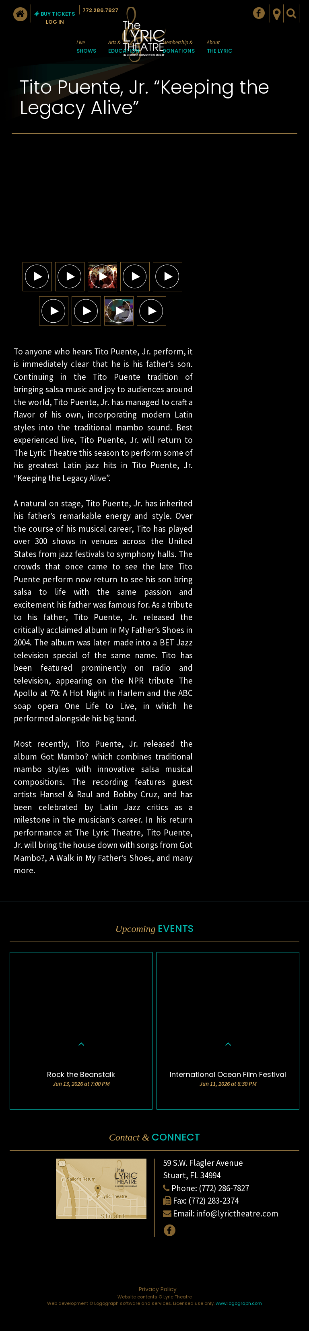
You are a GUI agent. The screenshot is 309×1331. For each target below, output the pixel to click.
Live (86, 47)
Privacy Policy (158, 1289)
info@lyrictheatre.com (237, 1213)
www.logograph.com (239, 1303)
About (220, 47)
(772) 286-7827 (224, 1188)
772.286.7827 (100, 10)
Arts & (124, 47)
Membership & (179, 47)
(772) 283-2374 (213, 1200)
